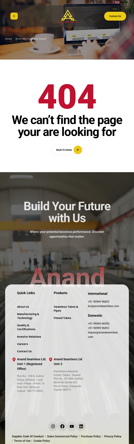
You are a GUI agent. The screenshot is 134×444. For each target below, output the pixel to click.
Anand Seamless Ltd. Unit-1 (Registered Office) (31, 377)
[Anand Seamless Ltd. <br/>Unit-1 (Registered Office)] (14, 373)
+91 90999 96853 (98, 314)
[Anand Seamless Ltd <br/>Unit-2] (51, 373)
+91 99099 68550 (98, 336)
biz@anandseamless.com (103, 319)
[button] (67, 258)
